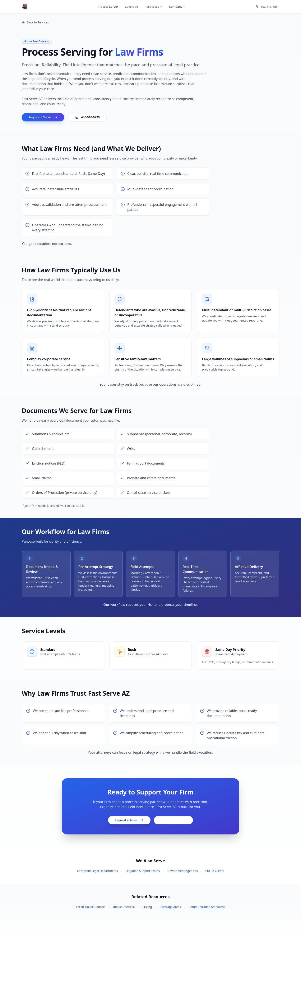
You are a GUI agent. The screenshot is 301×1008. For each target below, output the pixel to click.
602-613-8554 (267, 7)
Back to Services (35, 22)
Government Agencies (182, 871)
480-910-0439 (87, 117)
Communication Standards (207, 907)
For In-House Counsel (91, 907)
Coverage (131, 7)
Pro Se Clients (214, 871)
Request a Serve (42, 117)
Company (177, 7)
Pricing (147, 907)
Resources (153, 7)
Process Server (108, 7)
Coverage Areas (170, 907)
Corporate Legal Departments (97, 871)
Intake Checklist (124, 907)
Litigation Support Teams (142, 871)
